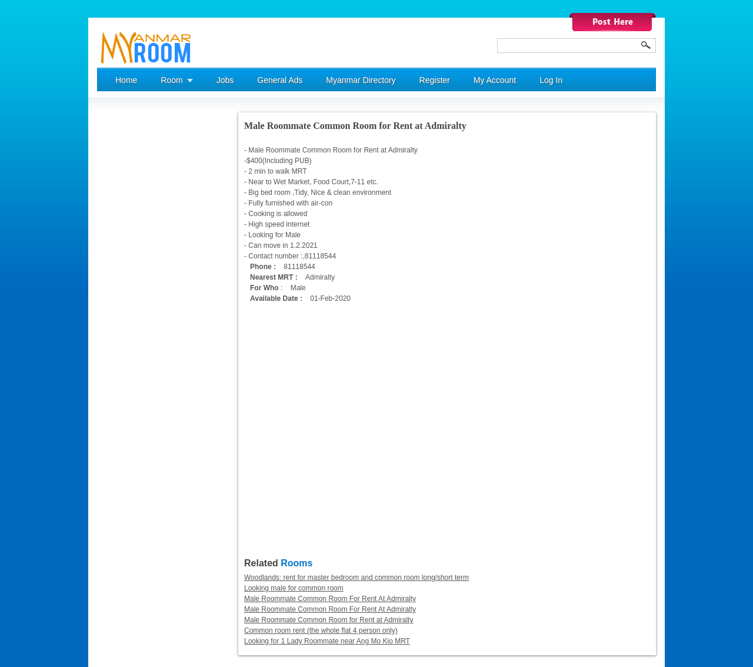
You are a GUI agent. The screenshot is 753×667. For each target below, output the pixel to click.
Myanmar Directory (360, 80)
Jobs (225, 80)
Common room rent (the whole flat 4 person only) (321, 630)
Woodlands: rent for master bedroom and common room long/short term (356, 577)
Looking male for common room (294, 588)
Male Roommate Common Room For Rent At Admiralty (330, 599)
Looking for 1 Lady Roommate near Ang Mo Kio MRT (327, 641)
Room (171, 80)
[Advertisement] (144, 289)
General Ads (279, 80)
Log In (550, 80)
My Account (495, 80)
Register (434, 80)
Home (126, 80)
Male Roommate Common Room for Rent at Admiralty (328, 620)
